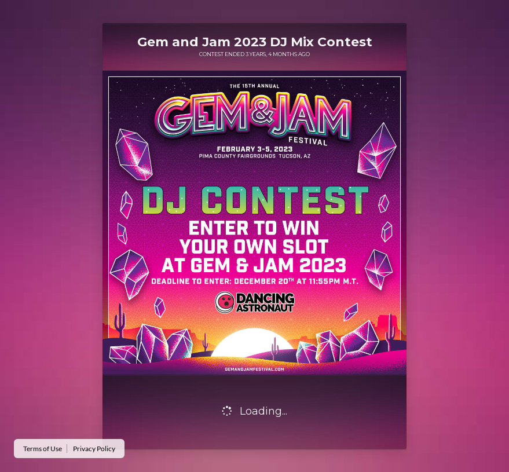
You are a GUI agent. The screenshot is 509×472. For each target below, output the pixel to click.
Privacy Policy (94, 448)
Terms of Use (42, 448)
